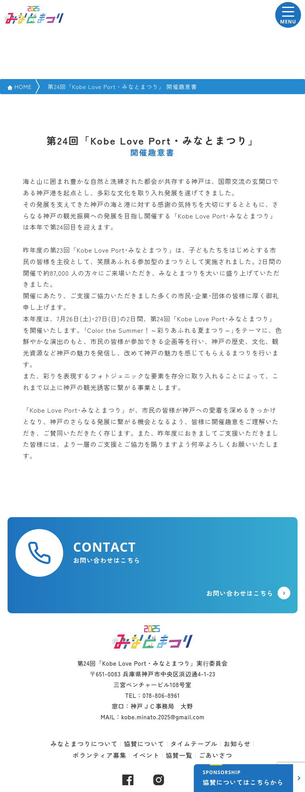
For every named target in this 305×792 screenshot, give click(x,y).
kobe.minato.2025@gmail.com (162, 717)
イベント (146, 755)
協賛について (144, 743)
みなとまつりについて (84, 743)
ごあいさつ (215, 755)
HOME (23, 86)
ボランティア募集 (100, 755)
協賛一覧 (179, 755)
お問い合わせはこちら (240, 593)
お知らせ (237, 743)
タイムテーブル (194, 743)
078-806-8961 (161, 695)
